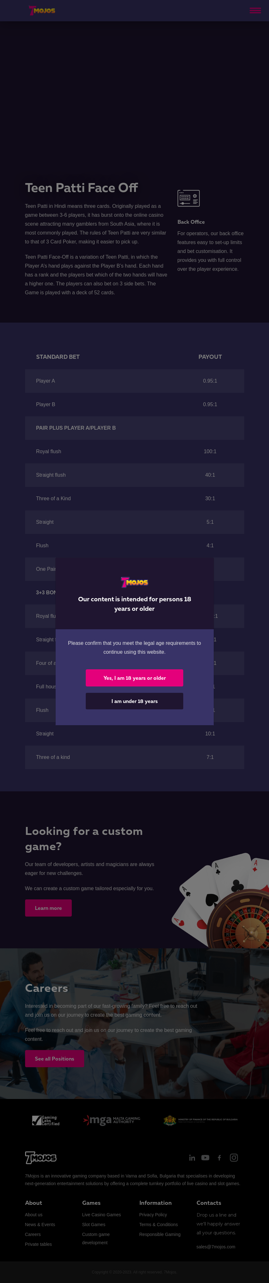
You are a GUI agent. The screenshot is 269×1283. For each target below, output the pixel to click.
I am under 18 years (134, 701)
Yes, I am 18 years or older (135, 678)
